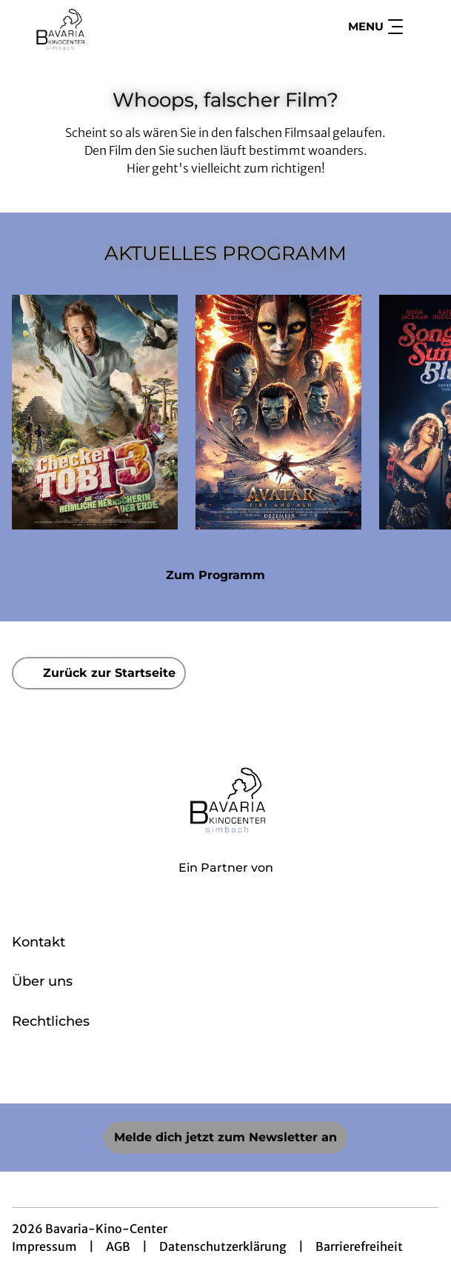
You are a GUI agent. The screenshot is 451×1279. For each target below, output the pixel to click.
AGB (118, 1246)
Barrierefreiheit (359, 1246)
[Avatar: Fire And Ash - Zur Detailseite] (278, 412)
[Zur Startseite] (115, 26)
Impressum (44, 1246)
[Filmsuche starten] (424, 26)
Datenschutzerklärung (223, 1246)
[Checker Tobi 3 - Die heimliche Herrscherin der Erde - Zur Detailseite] (95, 412)
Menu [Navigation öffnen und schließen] (375, 26)
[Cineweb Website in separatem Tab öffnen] (225, 883)
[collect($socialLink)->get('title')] (193, 1071)
